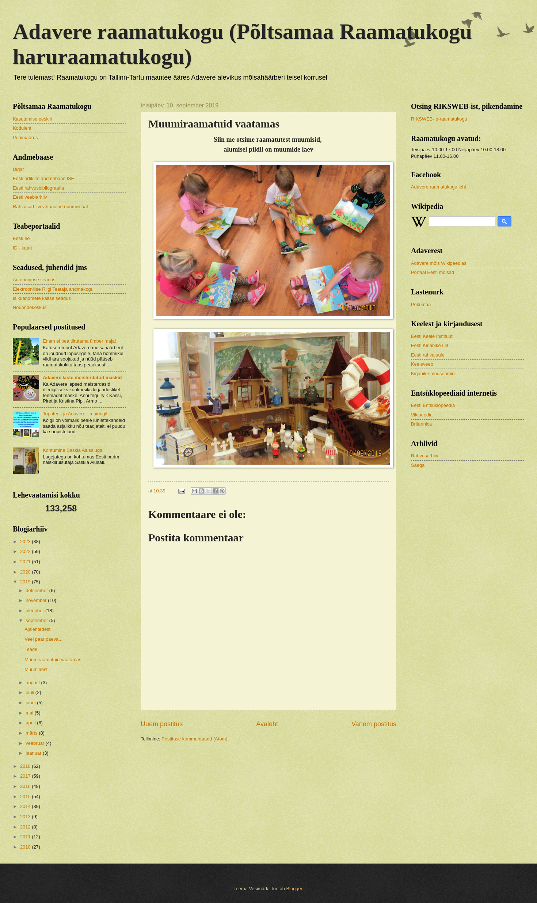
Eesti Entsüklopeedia (433, 405)
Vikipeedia (422, 415)
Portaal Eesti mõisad (432, 272)
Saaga (417, 465)
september (37, 620)
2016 (26, 786)
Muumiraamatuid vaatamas (52, 659)
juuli (30, 692)
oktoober (35, 610)
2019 (26, 581)
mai (30, 713)
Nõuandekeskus (29, 307)
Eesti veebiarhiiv (30, 197)
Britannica (421, 424)
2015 (26, 796)
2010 (26, 847)
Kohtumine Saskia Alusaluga (72, 450)
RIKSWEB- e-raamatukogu (439, 119)
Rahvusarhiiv (424, 455)
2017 (26, 776)
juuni (31, 702)
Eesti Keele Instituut (432, 336)
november (37, 600)
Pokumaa (421, 304)
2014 (26, 806)
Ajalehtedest (37, 629)
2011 (26, 836)
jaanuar (34, 753)
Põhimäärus (25, 137)
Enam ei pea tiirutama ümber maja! (79, 341)
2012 (26, 827)
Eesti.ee (21, 238)
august (33, 682)
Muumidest (35, 669)
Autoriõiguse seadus (34, 279)
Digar (18, 169)
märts (32, 733)
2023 (26, 541)
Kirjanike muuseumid (433, 373)
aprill (31, 722)
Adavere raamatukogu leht (438, 187)
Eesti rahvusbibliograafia (38, 188)
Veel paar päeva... (43, 639)
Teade (30, 649)
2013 (26, 816)
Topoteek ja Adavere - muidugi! (75, 413)
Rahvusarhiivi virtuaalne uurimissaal (50, 206)
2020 (26, 572)
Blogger (294, 888)
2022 (26, 551)
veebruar (35, 743)
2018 (26, 766)
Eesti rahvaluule (428, 355)
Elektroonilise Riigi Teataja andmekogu (53, 289)
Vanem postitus (373, 724)
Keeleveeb (422, 364)
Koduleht (22, 128)
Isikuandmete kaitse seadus (42, 298)
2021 (26, 561)
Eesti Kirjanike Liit (429, 345)
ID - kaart (22, 248)
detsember (37, 590)
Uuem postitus (162, 724)
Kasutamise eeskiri (32, 119)
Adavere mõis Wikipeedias (438, 263)
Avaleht (267, 724)
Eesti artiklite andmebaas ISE (43, 178)
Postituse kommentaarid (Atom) (194, 739)
